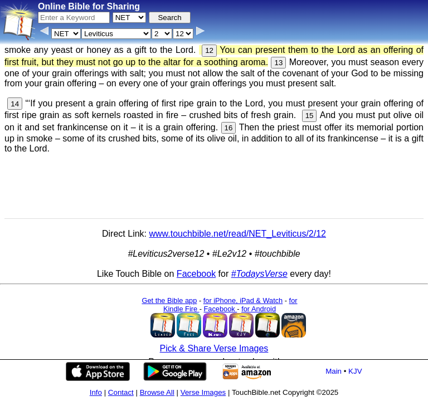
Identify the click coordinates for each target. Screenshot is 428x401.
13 (278, 62)
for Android (258, 309)
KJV (355, 371)
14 (15, 104)
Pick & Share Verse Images (214, 348)
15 (309, 115)
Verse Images (203, 392)
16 (229, 128)
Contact (121, 392)
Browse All (157, 392)
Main (333, 371)
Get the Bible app (169, 300)
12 (209, 50)
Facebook (196, 273)
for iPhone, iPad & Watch (243, 300)
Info (96, 392)
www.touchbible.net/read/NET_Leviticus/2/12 (237, 233)
